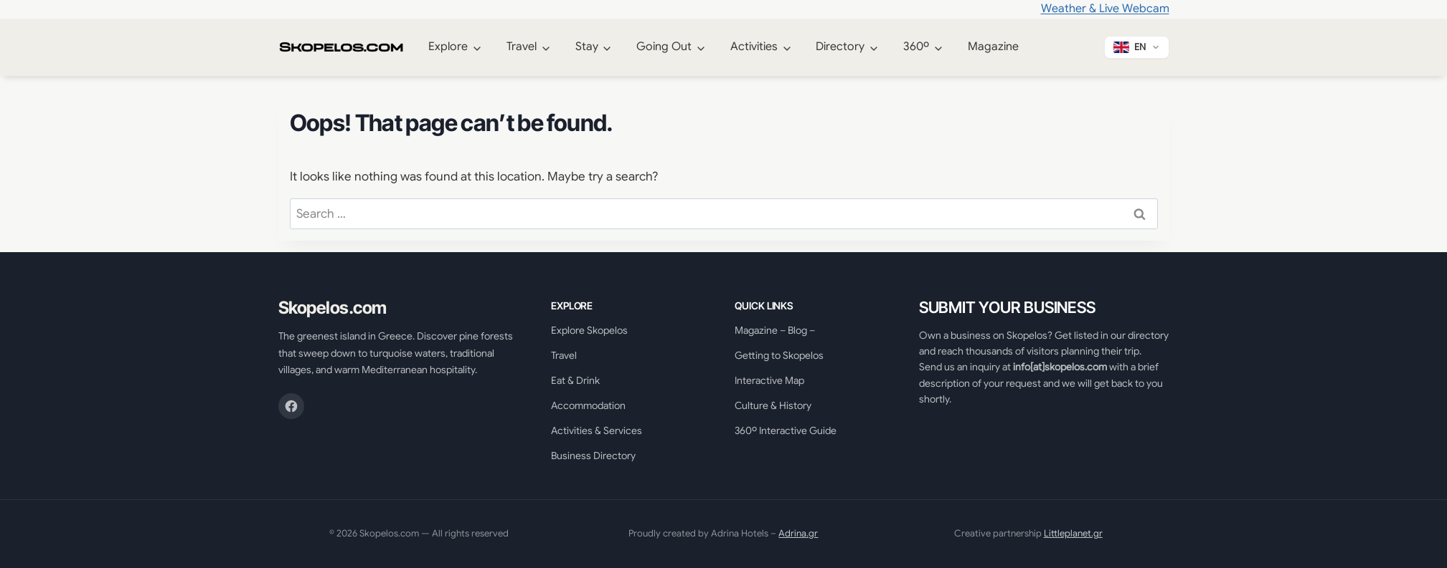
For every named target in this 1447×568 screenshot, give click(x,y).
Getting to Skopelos (779, 355)
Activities (754, 46)
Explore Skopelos (589, 330)
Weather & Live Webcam (1105, 8)
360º (916, 46)
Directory (840, 46)
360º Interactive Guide (785, 430)
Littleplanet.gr (1073, 533)
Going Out (664, 46)
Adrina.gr (798, 533)
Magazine (993, 46)
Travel (521, 46)
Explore (448, 46)
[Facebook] (291, 406)
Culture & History (773, 405)
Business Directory (593, 455)
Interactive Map (769, 380)
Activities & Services (596, 430)
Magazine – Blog (771, 330)
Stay (586, 46)
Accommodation (588, 405)
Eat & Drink (575, 380)
